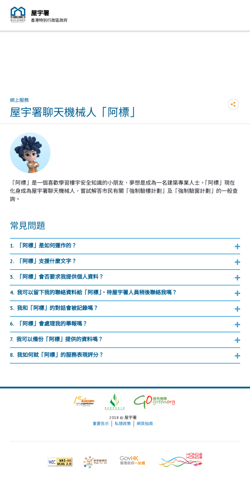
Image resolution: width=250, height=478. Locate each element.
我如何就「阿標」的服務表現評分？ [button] (60, 354)
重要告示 (101, 423)
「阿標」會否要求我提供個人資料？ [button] (60, 276)
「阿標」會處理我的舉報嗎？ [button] (52, 323)
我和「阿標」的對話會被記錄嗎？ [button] (57, 308)
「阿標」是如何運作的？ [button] (47, 245)
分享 (233, 104)
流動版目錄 (233, 16)
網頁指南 (145, 423)
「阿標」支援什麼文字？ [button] (47, 261)
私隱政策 (123, 423)
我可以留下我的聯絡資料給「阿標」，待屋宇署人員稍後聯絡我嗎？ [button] (97, 292)
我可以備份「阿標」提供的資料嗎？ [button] (59, 339)
